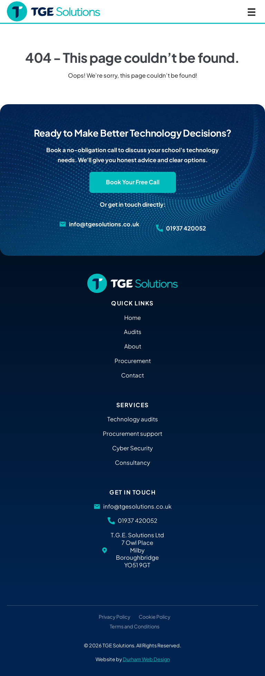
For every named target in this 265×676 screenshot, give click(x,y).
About (132, 346)
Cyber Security (132, 448)
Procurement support (132, 433)
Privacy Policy (114, 617)
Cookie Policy (154, 617)
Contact (132, 375)
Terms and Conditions (134, 626)
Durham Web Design (146, 659)
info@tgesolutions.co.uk (104, 224)
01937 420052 (186, 228)
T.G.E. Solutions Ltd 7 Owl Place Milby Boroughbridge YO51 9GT (137, 550)
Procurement (133, 360)
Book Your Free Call (132, 182)
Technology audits (132, 419)
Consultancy (132, 462)
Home (132, 317)
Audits (132, 331)
